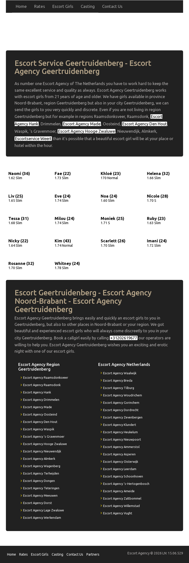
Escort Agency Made (81, 124)
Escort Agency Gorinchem (121, 402)
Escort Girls (62, 6)
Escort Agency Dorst (37, 503)
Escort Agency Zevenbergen (122, 417)
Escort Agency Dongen (39, 480)
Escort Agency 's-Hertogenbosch (126, 483)
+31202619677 (136, 29)
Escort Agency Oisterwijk (120, 461)
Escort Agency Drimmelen (41, 399)
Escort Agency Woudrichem (122, 395)
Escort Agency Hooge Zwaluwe (86, 131)
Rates (39, 6)
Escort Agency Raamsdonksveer (45, 377)
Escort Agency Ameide (119, 491)
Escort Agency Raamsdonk (42, 385)
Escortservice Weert (33, 138)
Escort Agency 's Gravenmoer (43, 436)
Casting (88, 6)
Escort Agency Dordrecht (121, 410)
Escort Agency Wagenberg (41, 466)
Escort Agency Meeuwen (40, 495)
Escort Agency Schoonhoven (123, 476)
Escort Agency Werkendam (42, 517)
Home (21, 6)
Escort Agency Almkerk (39, 458)
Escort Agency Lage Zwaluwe (43, 510)
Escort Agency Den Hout (144, 124)
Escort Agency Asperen (119, 454)
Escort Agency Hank (37, 392)
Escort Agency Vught (117, 513)
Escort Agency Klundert (119, 424)
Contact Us (112, 6)
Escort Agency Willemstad (121, 505)
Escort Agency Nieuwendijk (42, 451)
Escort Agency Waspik (38, 429)
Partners (92, 554)
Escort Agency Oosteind (40, 414)
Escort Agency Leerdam (119, 469)
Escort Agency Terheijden (41, 473)
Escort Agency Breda (117, 380)
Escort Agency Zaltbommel (122, 498)
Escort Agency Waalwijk (119, 373)
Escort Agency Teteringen (41, 488)
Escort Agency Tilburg (118, 388)
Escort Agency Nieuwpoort (122, 439)
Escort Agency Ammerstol (121, 446)
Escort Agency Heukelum (120, 432)
